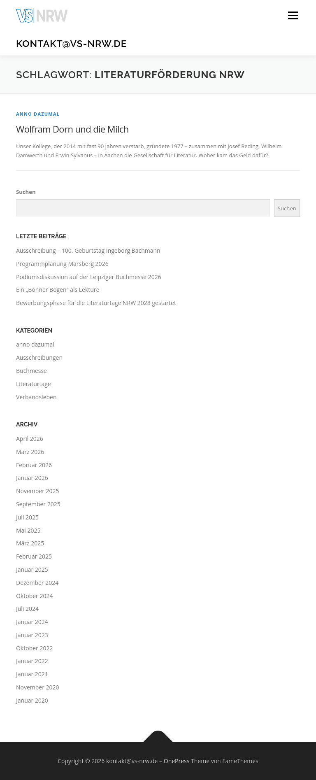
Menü (293, 15)
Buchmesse (31, 371)
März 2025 (30, 543)
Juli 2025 (27, 517)
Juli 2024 (27, 608)
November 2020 (37, 687)
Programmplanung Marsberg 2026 (62, 264)
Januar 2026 (32, 478)
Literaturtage (33, 384)
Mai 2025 (28, 530)
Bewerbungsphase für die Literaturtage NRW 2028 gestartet (96, 303)
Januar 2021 (32, 674)
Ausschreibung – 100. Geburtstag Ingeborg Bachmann (88, 250)
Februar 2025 (34, 556)
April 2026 (29, 438)
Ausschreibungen (39, 357)
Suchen (26, 192)
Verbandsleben (36, 397)
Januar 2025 (32, 569)
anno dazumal (38, 114)
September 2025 (38, 504)
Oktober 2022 (34, 648)
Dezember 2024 (37, 583)
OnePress (177, 761)
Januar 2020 (32, 700)
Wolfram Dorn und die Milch (72, 129)
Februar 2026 (34, 465)
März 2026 (30, 452)
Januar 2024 (32, 622)
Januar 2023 (32, 635)
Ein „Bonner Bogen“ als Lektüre (57, 289)
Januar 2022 (32, 661)
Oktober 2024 (34, 596)
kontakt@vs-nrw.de (71, 43)
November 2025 (37, 491)
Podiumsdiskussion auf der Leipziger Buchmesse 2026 (88, 277)
